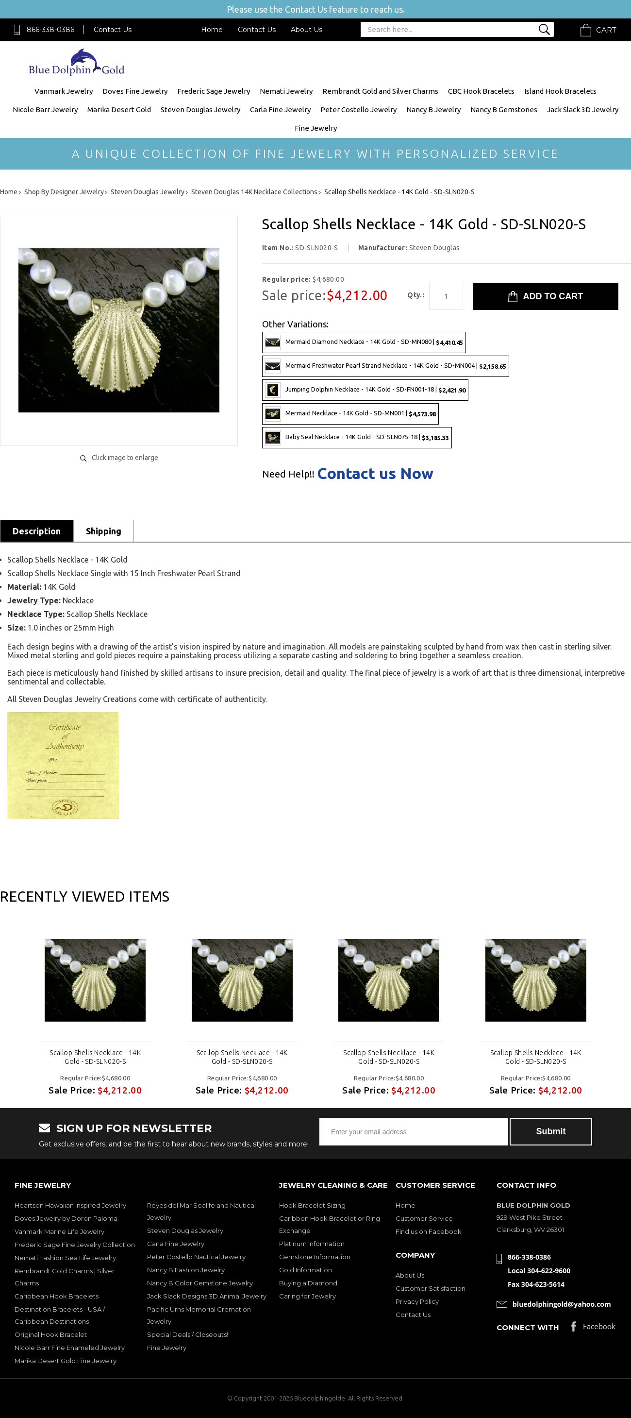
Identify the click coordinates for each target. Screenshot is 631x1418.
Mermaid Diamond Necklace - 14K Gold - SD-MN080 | (364, 342)
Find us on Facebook (429, 1231)
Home (212, 29)
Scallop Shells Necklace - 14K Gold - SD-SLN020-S (95, 1057)
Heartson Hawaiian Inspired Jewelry (70, 1205)
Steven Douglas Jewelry (200, 109)
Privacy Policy (417, 1301)
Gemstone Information (314, 1257)
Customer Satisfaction (430, 1288)
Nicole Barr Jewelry (45, 109)
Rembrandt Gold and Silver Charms (380, 91)
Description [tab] (37, 531)
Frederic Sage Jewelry (213, 91)
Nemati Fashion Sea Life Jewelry (65, 1258)
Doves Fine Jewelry (134, 91)
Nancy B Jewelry (433, 109)
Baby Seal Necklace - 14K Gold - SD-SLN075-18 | (357, 437)
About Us (306, 29)
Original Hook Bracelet (51, 1334)
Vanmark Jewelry (63, 91)
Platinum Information (312, 1243)
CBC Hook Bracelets (481, 91)
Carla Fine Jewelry (280, 109)
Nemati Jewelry (286, 91)
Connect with (528, 1327)
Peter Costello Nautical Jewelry (196, 1257)
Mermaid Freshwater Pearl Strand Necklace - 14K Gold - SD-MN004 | (385, 366)
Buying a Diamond (308, 1283)
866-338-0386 (50, 29)
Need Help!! (288, 474)
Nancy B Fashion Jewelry (186, 1270)
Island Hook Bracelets (560, 91)
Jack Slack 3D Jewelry (582, 109)
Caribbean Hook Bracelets (57, 1296)
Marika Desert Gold (119, 109)
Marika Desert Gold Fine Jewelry (65, 1361)
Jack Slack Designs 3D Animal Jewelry (206, 1296)
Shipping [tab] (103, 531)
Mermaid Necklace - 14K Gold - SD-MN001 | (350, 414)
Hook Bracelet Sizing (312, 1205)
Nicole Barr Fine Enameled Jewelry (70, 1347)
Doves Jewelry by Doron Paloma (66, 1218)
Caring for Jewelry (307, 1296)
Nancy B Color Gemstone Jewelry (200, 1283)
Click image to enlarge (125, 457)
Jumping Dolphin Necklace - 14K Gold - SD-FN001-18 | (365, 390)
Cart (606, 29)
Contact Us (113, 29)
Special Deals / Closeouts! (187, 1334)
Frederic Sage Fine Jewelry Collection (75, 1244)
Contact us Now (375, 473)
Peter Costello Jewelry (358, 109)
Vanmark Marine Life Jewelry (59, 1231)
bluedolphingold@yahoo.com (562, 1304)
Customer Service (424, 1218)
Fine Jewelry (316, 128)
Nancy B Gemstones (503, 109)
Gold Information (305, 1270)
